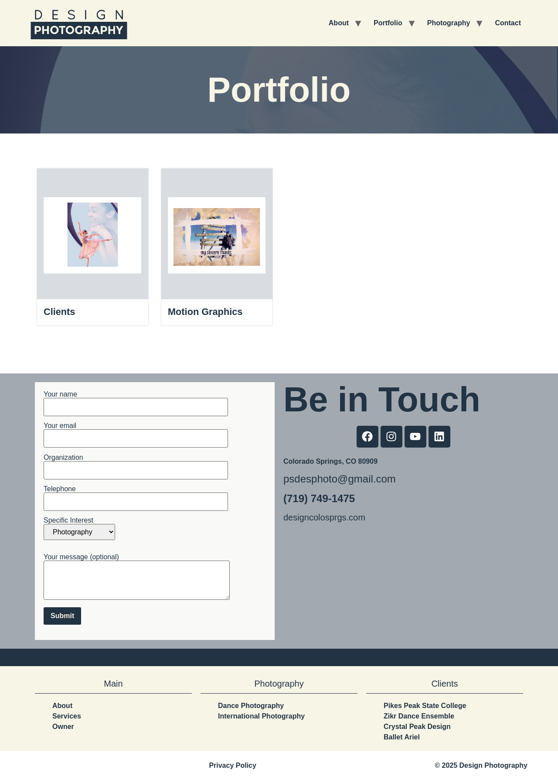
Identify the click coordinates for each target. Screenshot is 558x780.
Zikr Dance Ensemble (419, 716)
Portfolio (388, 23)
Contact (508, 23)
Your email (136, 432)
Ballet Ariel (402, 737)
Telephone (136, 495)
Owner (63, 726)
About (339, 23)
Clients (59, 311)
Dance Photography (251, 705)
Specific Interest (79, 529)
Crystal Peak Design (417, 726)
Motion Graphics (206, 311)
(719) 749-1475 (319, 498)
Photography (448, 23)
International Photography (261, 716)
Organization (136, 464)
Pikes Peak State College (425, 705)
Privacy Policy (232, 765)
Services (66, 716)
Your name (136, 401)
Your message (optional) (137, 577)
